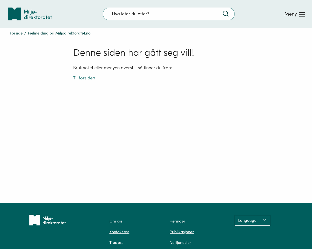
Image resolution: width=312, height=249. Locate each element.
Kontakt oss (119, 231)
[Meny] (295, 14)
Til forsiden (84, 78)
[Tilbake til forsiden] (30, 14)
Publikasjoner (182, 231)
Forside (16, 33)
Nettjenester (180, 242)
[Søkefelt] (168, 14)
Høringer (177, 221)
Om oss (116, 221)
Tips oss (116, 242)
